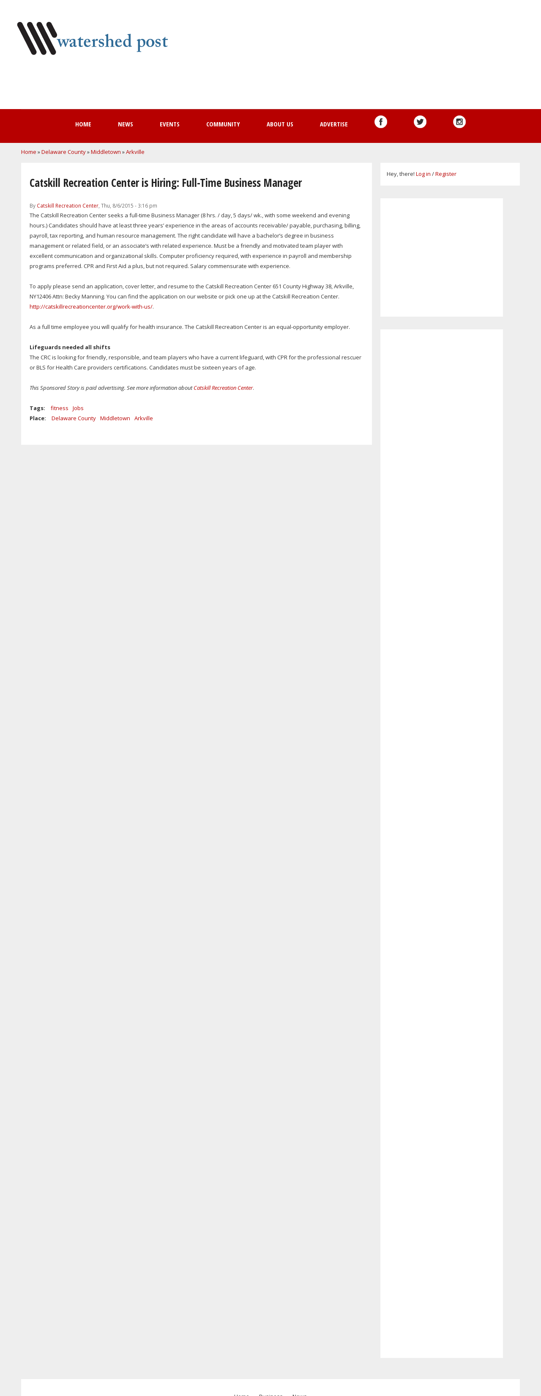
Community (223, 124)
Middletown (106, 152)
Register (445, 174)
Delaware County (63, 152)
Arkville (135, 152)
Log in (423, 174)
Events (170, 124)
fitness (59, 408)
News (125, 124)
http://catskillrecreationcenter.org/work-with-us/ (91, 306)
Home (83, 124)
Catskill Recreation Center (67, 205)
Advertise (334, 124)
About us (280, 124)
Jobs (78, 408)
